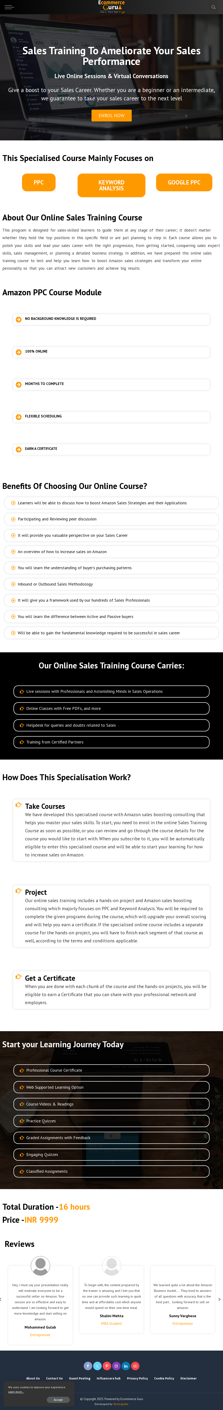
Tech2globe (120, 1404)
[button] (112, 185)
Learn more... (16, 1391)
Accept (58, 1399)
